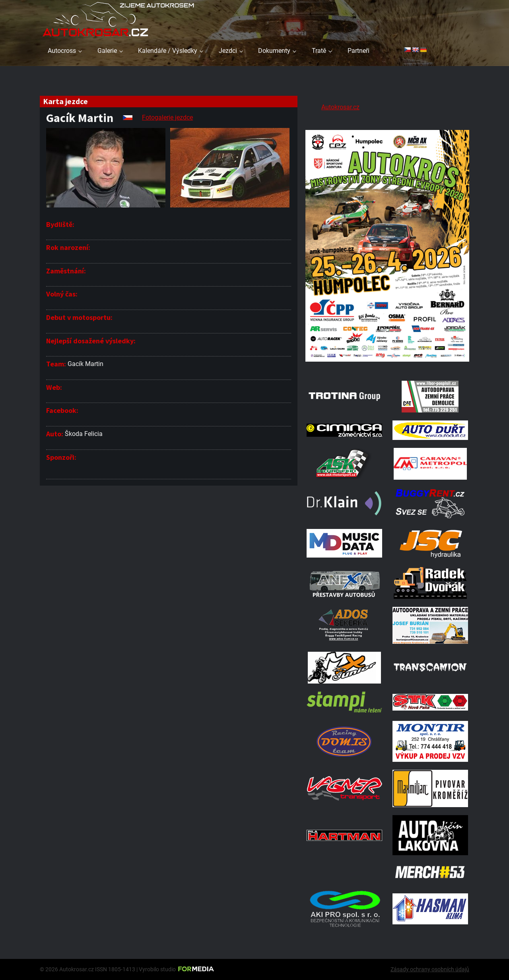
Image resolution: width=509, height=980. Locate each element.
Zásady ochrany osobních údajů (429, 969)
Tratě (319, 50)
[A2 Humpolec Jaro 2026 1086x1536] (387, 362)
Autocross (62, 50)
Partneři (358, 50)
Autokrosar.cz (340, 107)
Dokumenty (274, 50)
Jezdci (228, 50)
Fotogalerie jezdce (167, 117)
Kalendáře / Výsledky (167, 50)
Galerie (107, 50)
